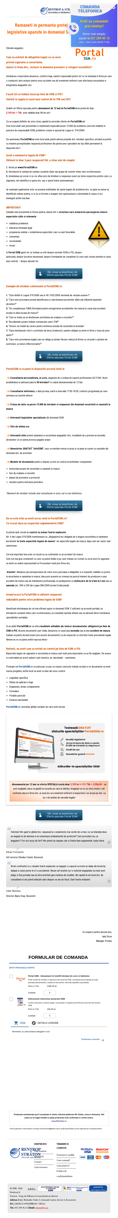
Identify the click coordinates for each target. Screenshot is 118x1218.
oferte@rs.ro (41, 1206)
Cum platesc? (63, 1164)
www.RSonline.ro (59, 1120)
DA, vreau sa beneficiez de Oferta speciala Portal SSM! (62, 273)
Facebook (39, 1155)
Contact (38, 1161)
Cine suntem (40, 1150)
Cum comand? (63, 1159)
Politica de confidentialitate (65, 1173)
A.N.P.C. (32, 1188)
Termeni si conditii (65, 1154)
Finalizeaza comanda (93, 1039)
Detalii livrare (45, 1021)
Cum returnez (41, 1166)
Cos (19, 1021)
